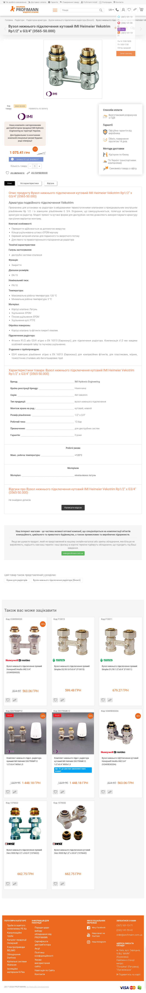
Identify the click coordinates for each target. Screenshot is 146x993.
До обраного (17, 173)
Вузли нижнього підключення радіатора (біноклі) (57, 580)
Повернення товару (69, 2)
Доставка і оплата (37, 2)
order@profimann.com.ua (73, 553)
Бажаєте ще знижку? (28, 159)
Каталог (55, 10)
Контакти (118, 2)
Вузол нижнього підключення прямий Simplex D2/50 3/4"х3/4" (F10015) (72, 667)
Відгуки (50, 183)
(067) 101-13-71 (117, 9)
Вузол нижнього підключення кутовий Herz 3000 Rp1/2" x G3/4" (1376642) (72, 851)
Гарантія (53, 2)
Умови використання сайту (42, 963)
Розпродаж (105, 2)
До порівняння (39, 173)
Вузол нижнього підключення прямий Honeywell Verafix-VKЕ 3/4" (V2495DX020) (24, 669)
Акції (37, 948)
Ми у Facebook (98, 927)
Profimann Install (89, 2)
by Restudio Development (38, 987)
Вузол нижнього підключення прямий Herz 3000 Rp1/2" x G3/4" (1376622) (24, 851)
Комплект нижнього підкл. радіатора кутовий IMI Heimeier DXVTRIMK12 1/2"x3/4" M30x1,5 (71, 761)
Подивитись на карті (129, 974)
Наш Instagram (99, 942)
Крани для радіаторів (17, 580)
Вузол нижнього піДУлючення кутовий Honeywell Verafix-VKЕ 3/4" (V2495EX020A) (120, 761)
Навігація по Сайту (45, 970)
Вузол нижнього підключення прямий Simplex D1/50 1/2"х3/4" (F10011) (120, 667)
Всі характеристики (29, 183)
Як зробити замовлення (14, 2)
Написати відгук (132, 28)
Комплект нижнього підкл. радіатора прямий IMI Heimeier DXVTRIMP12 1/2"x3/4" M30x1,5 (24, 761)
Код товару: (9, 107)
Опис (9, 183)
